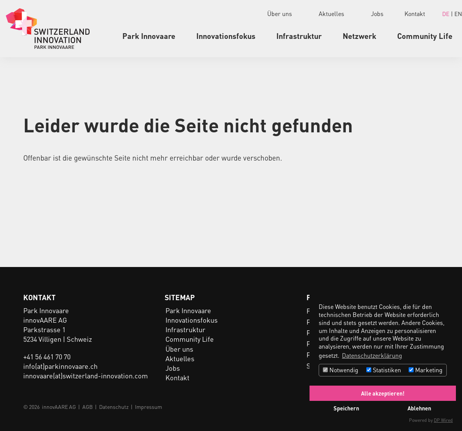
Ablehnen (419, 408)
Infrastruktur (299, 36)
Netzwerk (359, 36)
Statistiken (383, 370)
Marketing (426, 370)
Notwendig (340, 370)
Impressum (148, 406)
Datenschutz (113, 406)
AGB (87, 406)
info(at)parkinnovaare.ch (60, 366)
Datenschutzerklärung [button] (372, 355)
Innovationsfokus (225, 36)
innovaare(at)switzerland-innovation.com (85, 375)
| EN (456, 14)
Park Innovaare (148, 36)
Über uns (279, 14)
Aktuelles (331, 14)
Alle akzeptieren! (382, 393)
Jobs (377, 14)
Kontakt (414, 14)
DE (446, 14)
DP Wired (443, 420)
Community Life (424, 36)
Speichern (346, 408)
